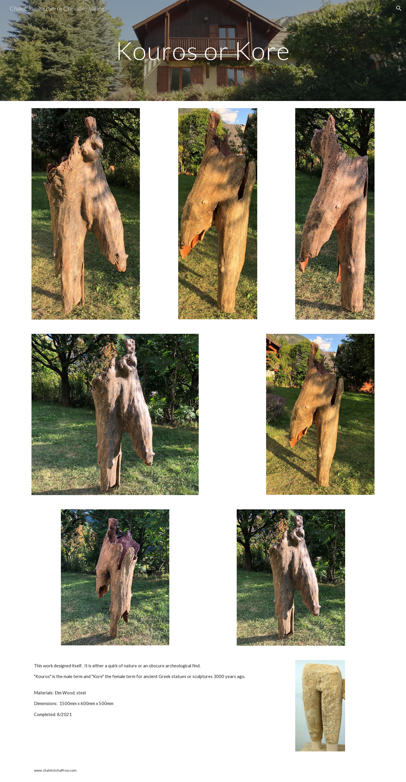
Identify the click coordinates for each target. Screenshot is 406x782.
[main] (203, 50)
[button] (399, 8)
